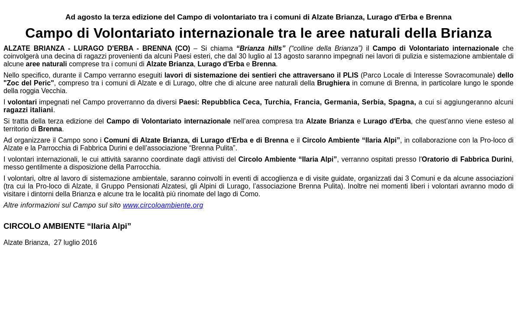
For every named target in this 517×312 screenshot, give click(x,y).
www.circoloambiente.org (163, 205)
